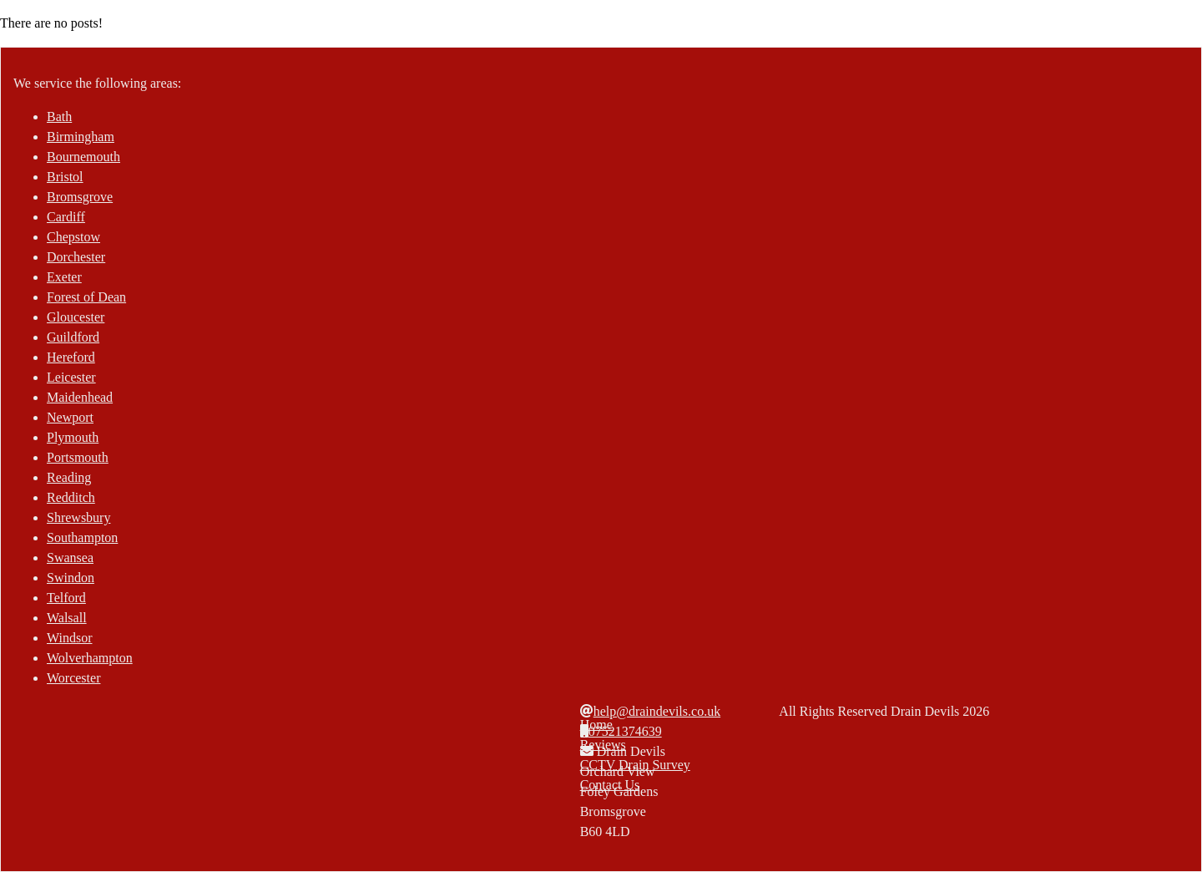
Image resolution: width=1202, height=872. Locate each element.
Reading (69, 477)
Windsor (69, 638)
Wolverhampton (90, 658)
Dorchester (76, 257)
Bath (59, 116)
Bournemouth (83, 157)
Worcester (73, 678)
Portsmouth (78, 457)
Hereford (71, 357)
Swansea (70, 557)
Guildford (73, 337)
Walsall (67, 618)
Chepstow (73, 237)
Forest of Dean (86, 297)
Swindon (70, 577)
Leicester (71, 377)
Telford (66, 598)
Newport (70, 417)
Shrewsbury (78, 517)
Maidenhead (80, 397)
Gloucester (75, 317)
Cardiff (66, 217)
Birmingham (80, 136)
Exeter (64, 277)
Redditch (71, 497)
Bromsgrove (80, 197)
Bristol (65, 177)
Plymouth (72, 437)
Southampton (82, 537)
